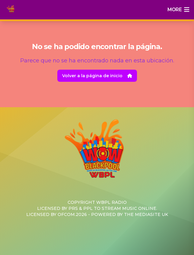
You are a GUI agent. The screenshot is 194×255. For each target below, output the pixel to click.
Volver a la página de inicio (97, 75)
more (178, 9)
